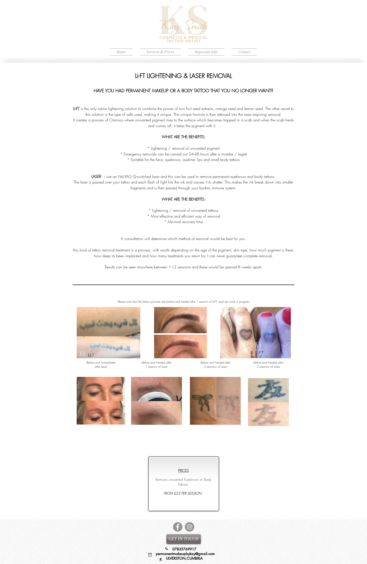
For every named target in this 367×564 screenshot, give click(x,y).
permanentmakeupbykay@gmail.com (185, 553)
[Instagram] (189, 527)
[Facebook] (177, 527)
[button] (160, 52)
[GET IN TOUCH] (183, 539)
